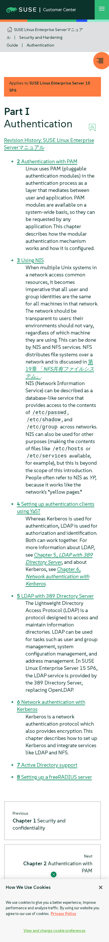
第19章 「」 (60, 368)
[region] (54, 910)
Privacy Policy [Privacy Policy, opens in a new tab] (63, 913)
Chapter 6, (57, 576)
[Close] (100, 887)
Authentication (40, 45)
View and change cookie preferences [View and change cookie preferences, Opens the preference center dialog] (54, 930)
